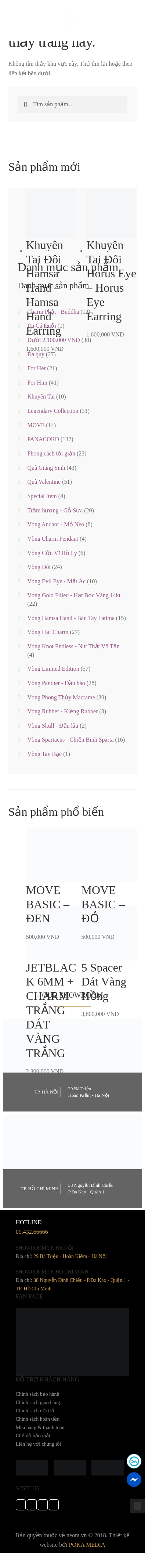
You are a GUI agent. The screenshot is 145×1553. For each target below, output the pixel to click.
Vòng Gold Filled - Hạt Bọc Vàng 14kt (73, 595)
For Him (37, 382)
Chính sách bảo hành (37, 1394)
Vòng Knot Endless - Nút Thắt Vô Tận (73, 646)
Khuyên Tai (41, 396)
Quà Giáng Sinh (46, 468)
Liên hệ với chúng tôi (38, 1444)
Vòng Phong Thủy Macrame (61, 697)
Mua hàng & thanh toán (40, 1427)
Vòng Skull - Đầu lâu (52, 726)
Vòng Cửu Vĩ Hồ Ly (52, 553)
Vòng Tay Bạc (44, 754)
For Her (36, 368)
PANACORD (43, 439)
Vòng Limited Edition (53, 669)
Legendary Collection (52, 411)
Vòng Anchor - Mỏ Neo (55, 524)
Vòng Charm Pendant (52, 539)
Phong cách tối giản (51, 453)
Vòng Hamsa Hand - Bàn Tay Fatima (71, 618)
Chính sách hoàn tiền (38, 1419)
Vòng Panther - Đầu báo (56, 683)
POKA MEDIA (87, 1545)
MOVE (35, 425)
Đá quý (35, 354)
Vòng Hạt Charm (47, 632)
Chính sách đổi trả (35, 1410)
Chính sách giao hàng (38, 1402)
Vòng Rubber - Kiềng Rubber (62, 711)
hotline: (32, 1228)
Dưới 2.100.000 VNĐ (53, 340)
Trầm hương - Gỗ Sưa (55, 510)
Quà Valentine (44, 482)
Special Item (42, 496)
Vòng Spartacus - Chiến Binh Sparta (70, 739)
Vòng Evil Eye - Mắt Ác (56, 581)
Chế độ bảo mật (33, 1435)
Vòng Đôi (39, 567)
